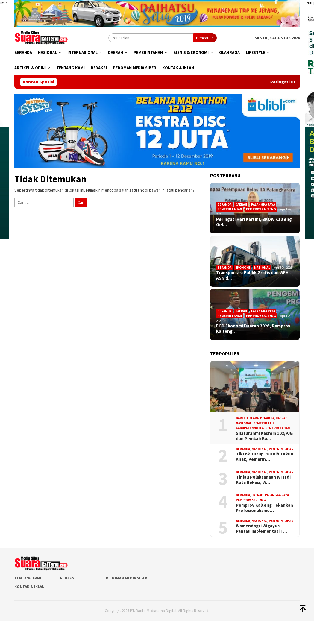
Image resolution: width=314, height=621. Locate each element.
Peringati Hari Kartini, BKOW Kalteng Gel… (254, 222)
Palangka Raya (263, 204)
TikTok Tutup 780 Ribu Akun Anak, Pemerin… (264, 456)
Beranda (224, 204)
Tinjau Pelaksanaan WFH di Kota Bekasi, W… (263, 479)
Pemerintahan (229, 209)
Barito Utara (247, 418)
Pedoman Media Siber (126, 578)
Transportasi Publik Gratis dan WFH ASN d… (252, 275)
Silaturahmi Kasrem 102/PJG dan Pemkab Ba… (264, 436)
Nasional (262, 267)
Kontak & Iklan (29, 586)
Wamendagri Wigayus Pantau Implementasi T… (261, 528)
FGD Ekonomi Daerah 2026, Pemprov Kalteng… (253, 328)
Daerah (241, 204)
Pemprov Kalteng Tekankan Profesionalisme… (264, 507)
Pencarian (205, 37)
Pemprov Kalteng (261, 209)
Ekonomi (242, 267)
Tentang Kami (27, 578)
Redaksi (67, 578)
